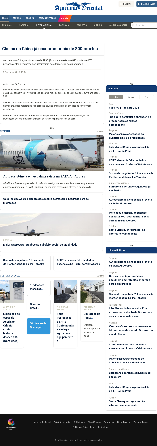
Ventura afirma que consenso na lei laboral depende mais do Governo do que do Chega (131, 330)
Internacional (44, 25)
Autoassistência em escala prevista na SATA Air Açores (44, 176)
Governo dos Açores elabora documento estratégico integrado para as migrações (129, 280)
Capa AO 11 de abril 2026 (124, 107)
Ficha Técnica (123, 422)
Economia (64, 25)
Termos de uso (141, 422)
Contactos (109, 422)
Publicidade (79, 422)
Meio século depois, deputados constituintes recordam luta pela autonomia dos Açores (129, 216)
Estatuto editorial (62, 422)
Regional (7, 25)
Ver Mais (100, 131)
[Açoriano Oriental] (11, 430)
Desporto (82, 25)
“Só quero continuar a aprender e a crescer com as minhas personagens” (130, 120)
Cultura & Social (118, 25)
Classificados (94, 422)
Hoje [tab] (116, 97)
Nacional (24, 25)
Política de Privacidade (83, 427)
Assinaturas (103, 427)
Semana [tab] (131, 97)
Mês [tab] (146, 97)
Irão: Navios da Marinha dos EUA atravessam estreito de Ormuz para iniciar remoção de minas (130, 312)
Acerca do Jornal (42, 422)
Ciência (98, 25)
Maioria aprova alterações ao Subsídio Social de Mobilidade (40, 244)
